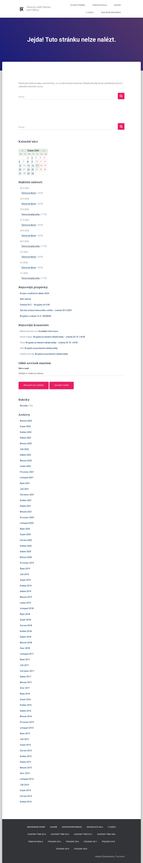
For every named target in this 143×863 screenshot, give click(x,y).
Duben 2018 (25, 637)
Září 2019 (24, 574)
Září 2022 (24, 449)
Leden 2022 (25, 466)
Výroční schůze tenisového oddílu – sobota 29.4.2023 (46, 310)
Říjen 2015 (25, 733)
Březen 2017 (26, 682)
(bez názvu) (25, 299)
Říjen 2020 (25, 529)
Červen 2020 (26, 540)
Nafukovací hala (95, 827)
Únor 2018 (25, 648)
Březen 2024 (26, 421)
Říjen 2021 (25, 483)
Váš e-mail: (23, 368)
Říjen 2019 (25, 568)
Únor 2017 (25, 688)
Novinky (24, 405)
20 (20, 169)
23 (33, 169)
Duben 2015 (25, 762)
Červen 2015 (26, 750)
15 (28, 165)
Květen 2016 (26, 705)
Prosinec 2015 (27, 722)
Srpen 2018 (25, 620)
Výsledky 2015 (54, 842)
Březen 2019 (26, 597)
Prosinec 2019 (27, 563)
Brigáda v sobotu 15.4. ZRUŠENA (35, 316)
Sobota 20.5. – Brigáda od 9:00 (35, 305)
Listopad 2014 (26, 779)
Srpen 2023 (25, 426)
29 (28, 173)
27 (20, 173)
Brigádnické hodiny (36, 827)
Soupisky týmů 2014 (37, 834)
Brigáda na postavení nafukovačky (41, 348)
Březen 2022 (26, 460)
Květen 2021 (26, 500)
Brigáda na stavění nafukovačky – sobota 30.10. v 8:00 (59, 337)
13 (20, 165)
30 (33, 173)
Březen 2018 (26, 642)
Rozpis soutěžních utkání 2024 (34, 293)
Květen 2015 (26, 756)
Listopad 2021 (26, 477)
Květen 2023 (26, 432)
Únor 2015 (25, 773)
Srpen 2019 (25, 580)
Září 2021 (24, 489)
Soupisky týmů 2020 (106, 834)
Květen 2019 (26, 586)
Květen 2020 (26, 546)
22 (28, 169)
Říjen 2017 (25, 659)
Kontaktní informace (111, 12)
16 (33, 165)
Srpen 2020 (25, 534)
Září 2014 (24, 785)
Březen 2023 (26, 443)
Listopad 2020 (26, 523)
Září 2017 (24, 665)
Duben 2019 (25, 591)
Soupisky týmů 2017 (83, 834)
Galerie (117, 5)
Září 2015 (24, 739)
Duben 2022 (25, 455)
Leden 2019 (25, 603)
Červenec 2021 (27, 494)
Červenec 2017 (27, 671)
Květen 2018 (26, 631)
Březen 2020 (26, 557)
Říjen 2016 (25, 694)
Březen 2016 (26, 716)
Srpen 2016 (25, 699)
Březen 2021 (26, 512)
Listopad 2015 (26, 728)
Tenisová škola (99, 5)
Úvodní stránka (77, 5)
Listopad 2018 (26, 608)
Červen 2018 (26, 625)
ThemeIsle (120, 856)
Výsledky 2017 (90, 842)
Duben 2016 (25, 711)
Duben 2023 (25, 438)
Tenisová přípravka (30, 214)
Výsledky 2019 (62, 849)
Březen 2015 (26, 767)
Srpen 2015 (25, 745)
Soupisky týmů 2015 (60, 834)
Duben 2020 (25, 551)
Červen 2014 (26, 796)
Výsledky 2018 (108, 842)
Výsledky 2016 (72, 842)
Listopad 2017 (26, 654)
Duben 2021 (25, 506)
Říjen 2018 (25, 614)
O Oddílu (90, 12)
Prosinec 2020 (27, 517)
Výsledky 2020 (80, 849)
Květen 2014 (26, 802)
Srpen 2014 (25, 790)
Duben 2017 (25, 676)
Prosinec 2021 (27, 472)
